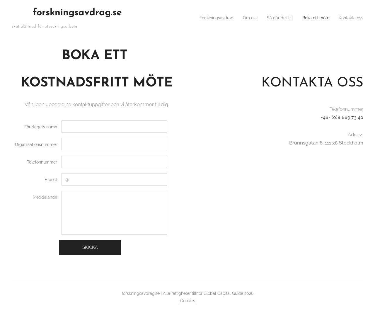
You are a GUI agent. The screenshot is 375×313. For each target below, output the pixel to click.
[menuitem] (203, 18)
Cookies (187, 300)
